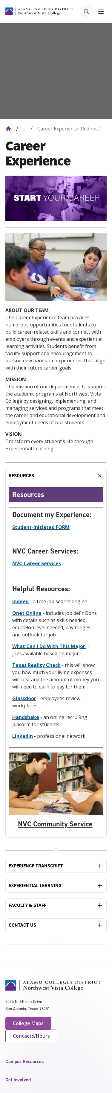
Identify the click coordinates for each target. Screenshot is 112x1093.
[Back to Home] (8, 128)
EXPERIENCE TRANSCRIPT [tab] (36, 866)
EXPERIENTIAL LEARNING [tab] (35, 885)
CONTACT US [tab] (22, 925)
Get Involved (18, 1080)
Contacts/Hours (31, 1036)
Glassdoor (24, 698)
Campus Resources (24, 1061)
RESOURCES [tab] (21, 475)
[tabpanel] (56, 660)
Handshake (25, 717)
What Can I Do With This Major (49, 646)
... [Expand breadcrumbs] (24, 128)
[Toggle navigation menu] (101, 11)
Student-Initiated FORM (41, 527)
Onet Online (27, 613)
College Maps (28, 1023)
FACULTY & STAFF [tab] (27, 905)
